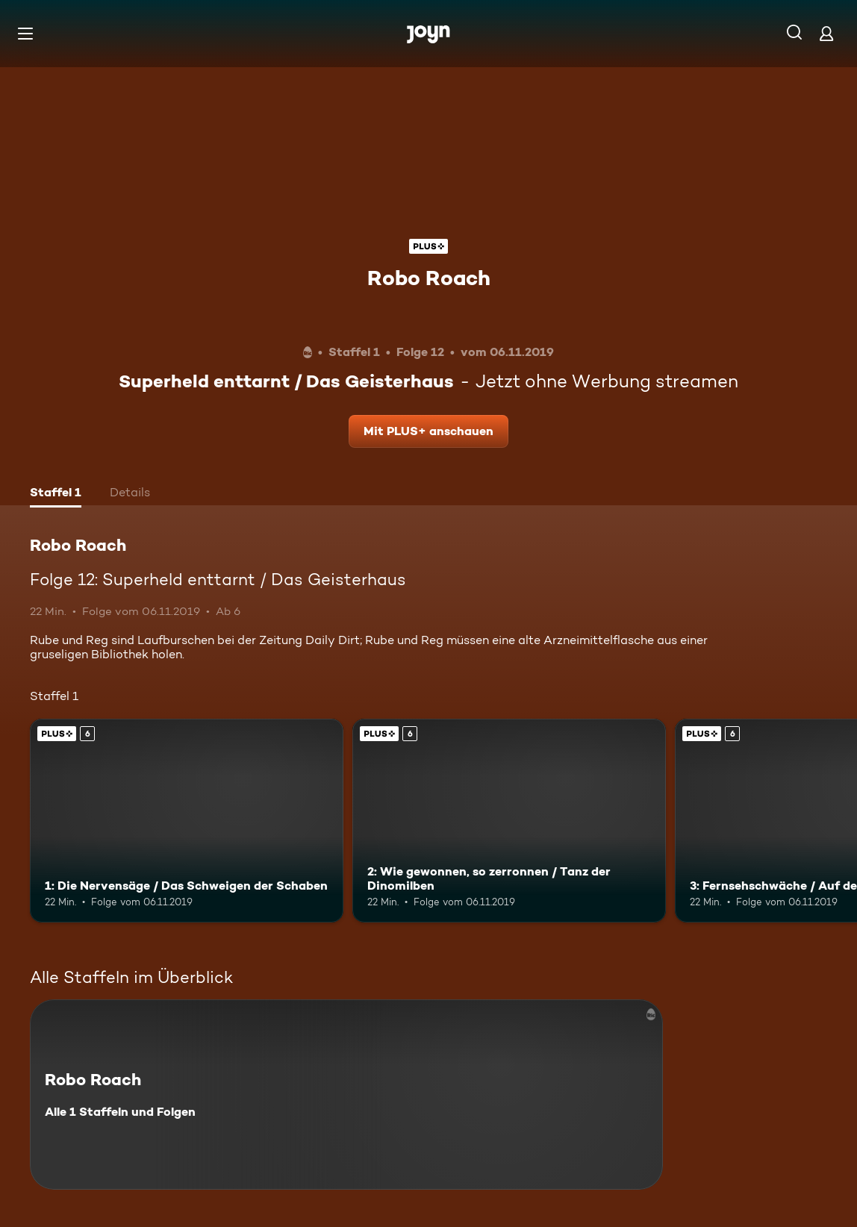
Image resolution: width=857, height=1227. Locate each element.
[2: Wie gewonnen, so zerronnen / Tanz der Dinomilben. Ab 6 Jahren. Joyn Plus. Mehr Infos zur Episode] (509, 820)
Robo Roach (428, 277)
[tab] (55, 494)
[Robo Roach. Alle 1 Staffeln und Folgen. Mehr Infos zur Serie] (346, 1094)
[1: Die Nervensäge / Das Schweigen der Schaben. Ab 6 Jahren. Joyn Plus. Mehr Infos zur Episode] (186, 820)
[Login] (826, 33)
